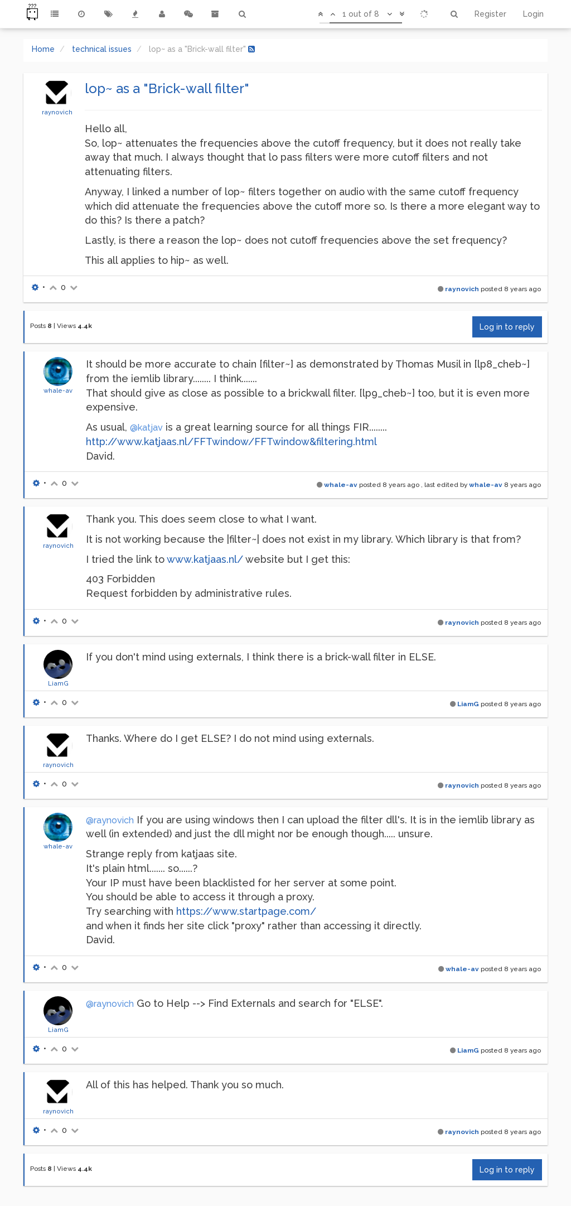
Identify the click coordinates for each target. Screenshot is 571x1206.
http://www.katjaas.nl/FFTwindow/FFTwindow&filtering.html (231, 441)
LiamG (58, 683)
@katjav (146, 427)
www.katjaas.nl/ (205, 559)
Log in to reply (507, 326)
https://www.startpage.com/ (246, 911)
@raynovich (110, 820)
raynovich (57, 112)
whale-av (57, 390)
